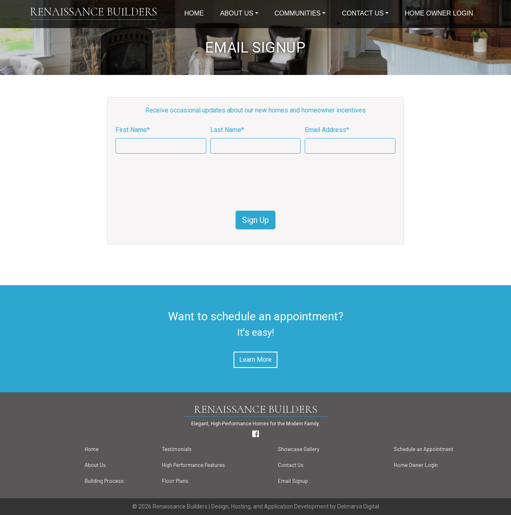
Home (194, 13)
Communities (298, 13)
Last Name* (227, 130)
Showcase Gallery (298, 449)
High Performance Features (193, 465)
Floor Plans (175, 481)
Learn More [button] (255, 359)
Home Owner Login (439, 13)
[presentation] (255, 182)
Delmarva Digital (358, 506)
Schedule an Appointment (423, 449)
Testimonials (177, 449)
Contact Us (363, 13)
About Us (236, 13)
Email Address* (327, 130)
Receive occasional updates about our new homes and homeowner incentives (255, 110)
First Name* (133, 130)
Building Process (104, 481)
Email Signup (293, 481)
